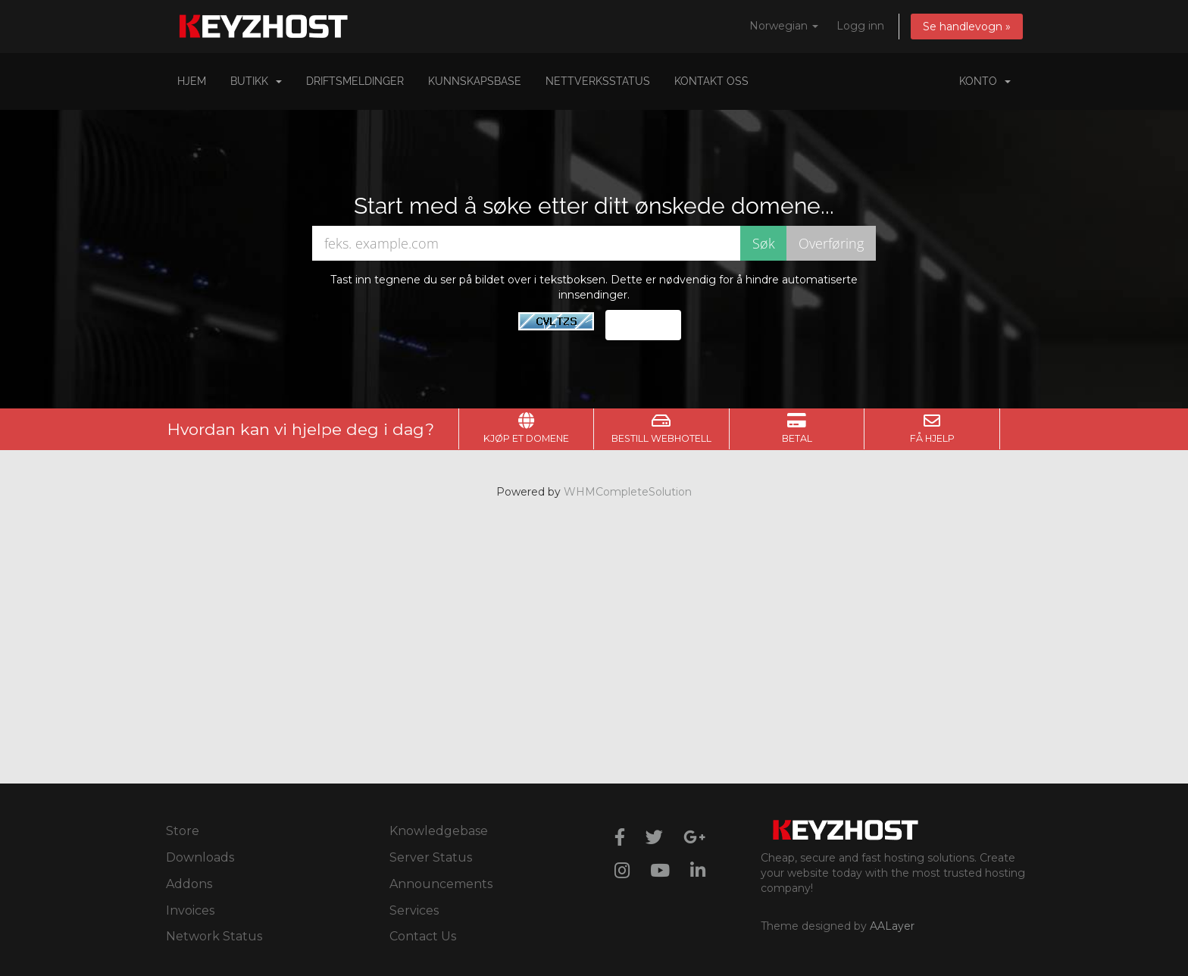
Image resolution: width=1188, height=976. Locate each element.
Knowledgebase (438, 831)
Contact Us (422, 936)
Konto (985, 81)
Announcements (440, 884)
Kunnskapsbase (474, 81)
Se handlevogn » (967, 26)
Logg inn (860, 26)
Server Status (430, 857)
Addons (189, 884)
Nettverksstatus (598, 81)
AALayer (892, 926)
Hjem (191, 81)
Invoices (190, 910)
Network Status (214, 936)
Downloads (200, 857)
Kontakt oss (711, 81)
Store (182, 831)
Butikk (256, 81)
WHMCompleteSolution (628, 492)
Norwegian (783, 26)
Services (414, 910)
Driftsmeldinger (355, 81)
